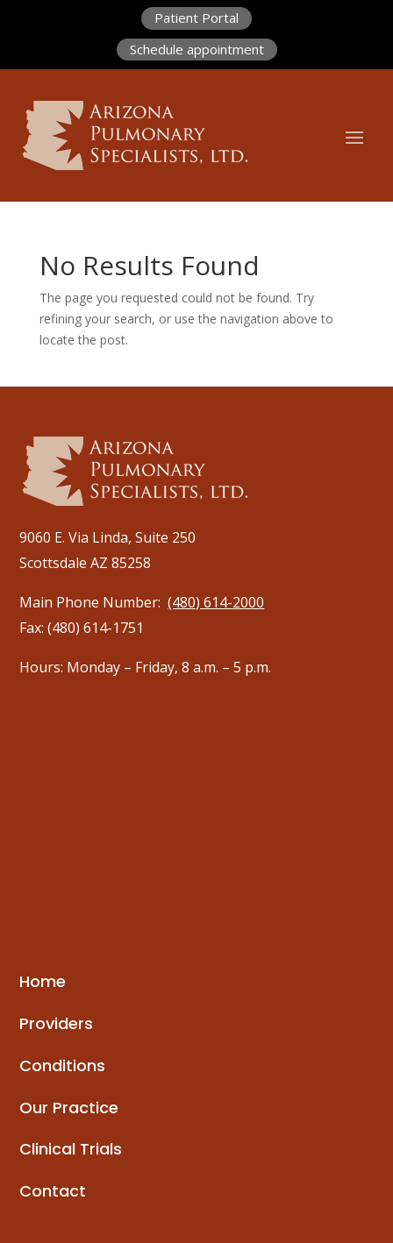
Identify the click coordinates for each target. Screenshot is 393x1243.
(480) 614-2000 (216, 602)
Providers (56, 1023)
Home (42, 981)
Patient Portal (196, 17)
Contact (52, 1191)
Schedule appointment (197, 49)
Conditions (62, 1065)
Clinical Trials (70, 1149)
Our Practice (68, 1108)
